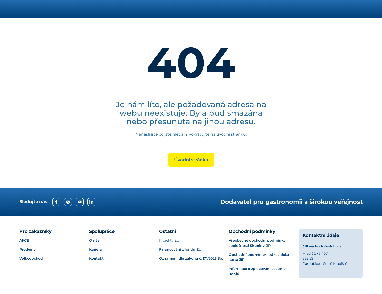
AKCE (24, 240)
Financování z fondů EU (180, 249)
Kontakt (96, 258)
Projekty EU (169, 240)
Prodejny (27, 249)
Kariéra (95, 249)
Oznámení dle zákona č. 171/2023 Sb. (191, 258)
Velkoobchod (31, 258)
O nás (94, 240)
